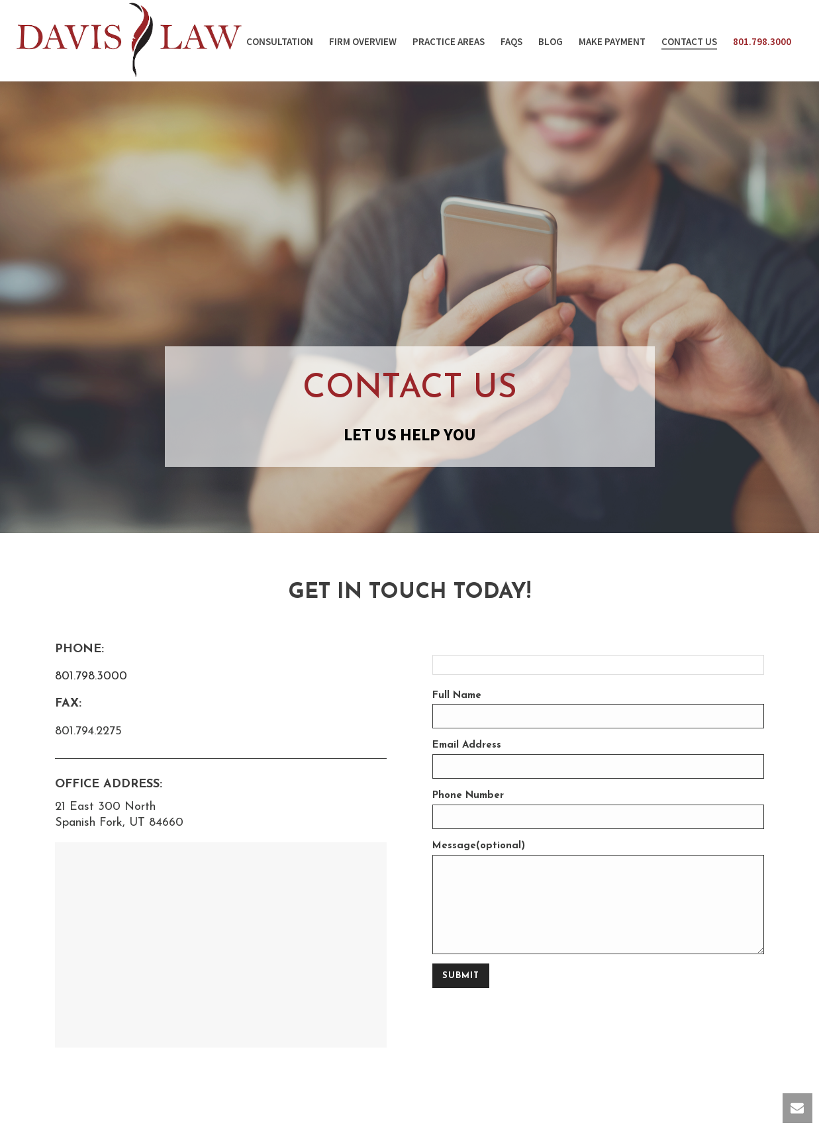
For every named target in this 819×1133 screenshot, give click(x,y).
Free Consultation (267, 41)
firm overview (363, 41)
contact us (689, 41)
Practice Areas (448, 41)
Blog (550, 41)
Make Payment (612, 41)
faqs (511, 41)
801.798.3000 (762, 41)
